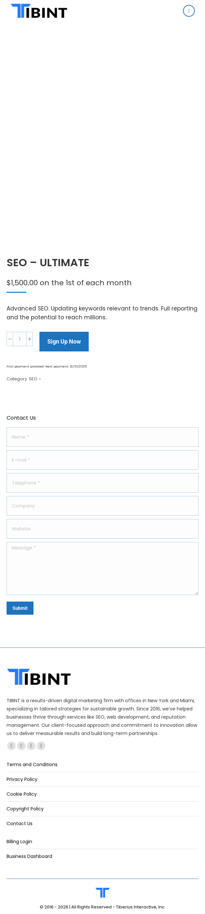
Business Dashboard (29, 856)
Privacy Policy (22, 779)
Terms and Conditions (32, 764)
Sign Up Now (64, 341)
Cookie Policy (22, 794)
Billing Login (19, 841)
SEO (33, 379)
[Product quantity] (19, 339)
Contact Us (20, 823)
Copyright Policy (25, 808)
